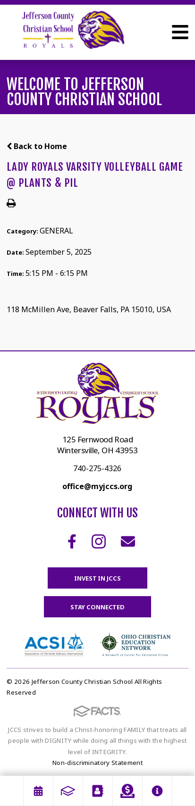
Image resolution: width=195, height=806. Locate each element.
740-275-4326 (97, 468)
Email (128, 541)
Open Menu (180, 32)
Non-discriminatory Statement (97, 762)
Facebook (72, 541)
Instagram (99, 541)
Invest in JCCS (97, 578)
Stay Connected (97, 607)
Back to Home (37, 146)
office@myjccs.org (97, 486)
